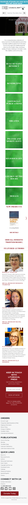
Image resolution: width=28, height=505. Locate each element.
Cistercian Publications (6, 446)
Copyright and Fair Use (6, 465)
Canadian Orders (5, 431)
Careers (3, 475)
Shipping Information (6, 425)
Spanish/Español (5, 473)
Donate (22, 7)
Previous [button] (2, 218)
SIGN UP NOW (14, 395)
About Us (3, 455)
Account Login (4, 421)
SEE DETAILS (14, 232)
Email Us (3, 484)
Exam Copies (4, 463)
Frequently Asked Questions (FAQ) (9, 423)
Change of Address (5, 429)
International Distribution (7, 433)
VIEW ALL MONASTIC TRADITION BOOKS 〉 (14, 241)
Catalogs (3, 469)
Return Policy (4, 427)
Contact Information (6, 482)
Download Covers (5, 467)
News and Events (5, 457)
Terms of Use (14, 499)
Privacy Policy (23, 497)
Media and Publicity (6, 471)
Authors (3, 459)
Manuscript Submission (7, 461)
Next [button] (26, 218)
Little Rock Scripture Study (7, 448)
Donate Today (9, 493)
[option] (14, 221)
